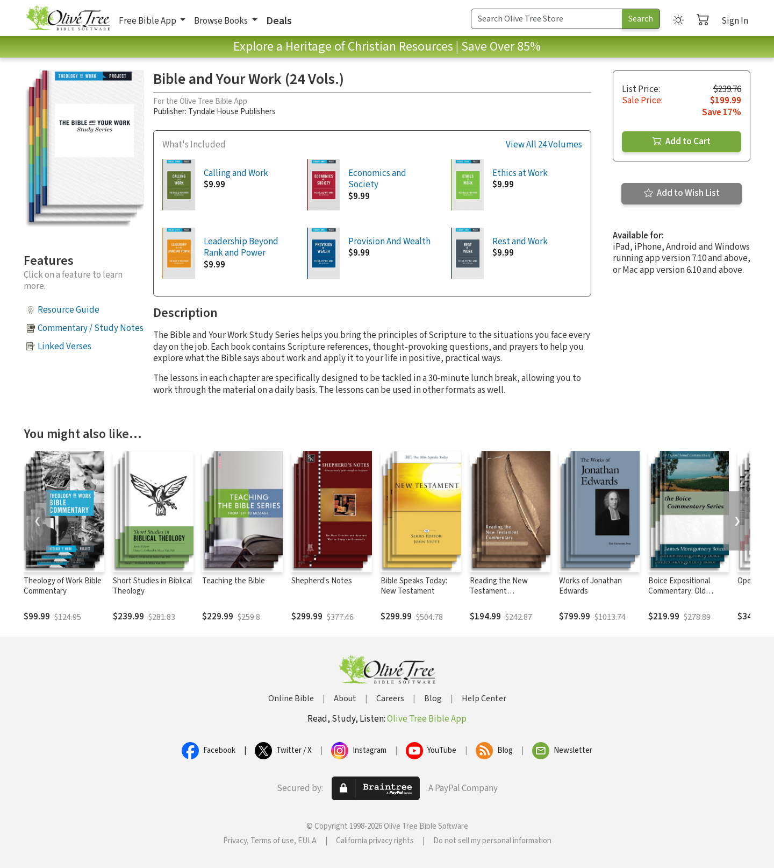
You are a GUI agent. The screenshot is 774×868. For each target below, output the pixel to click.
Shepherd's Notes (321, 581)
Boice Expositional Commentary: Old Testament (679, 591)
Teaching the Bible (233, 581)
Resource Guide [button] (68, 310)
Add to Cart (682, 141)
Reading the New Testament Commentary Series (502, 591)
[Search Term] (546, 19)
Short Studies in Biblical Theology (152, 586)
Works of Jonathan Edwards (590, 586)
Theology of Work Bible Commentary (63, 586)
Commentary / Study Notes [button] (91, 328)
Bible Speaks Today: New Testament (414, 586)
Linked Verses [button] (64, 346)
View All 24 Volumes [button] (544, 145)
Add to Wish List (682, 193)
